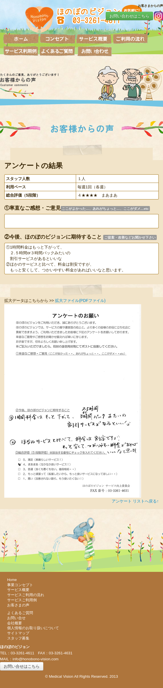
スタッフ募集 (18, 638)
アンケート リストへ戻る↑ (135, 501)
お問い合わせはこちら (129, 16)
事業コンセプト (20, 585)
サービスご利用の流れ (25, 595)
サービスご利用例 (22, 600)
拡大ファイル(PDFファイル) (80, 300)
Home (12, 580)
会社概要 (14, 623)
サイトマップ (18, 633)
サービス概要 (18, 590)
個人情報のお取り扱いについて (33, 628)
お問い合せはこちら (22, 666)
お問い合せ (16, 618)
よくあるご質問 (20, 613)
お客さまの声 (18, 605)
